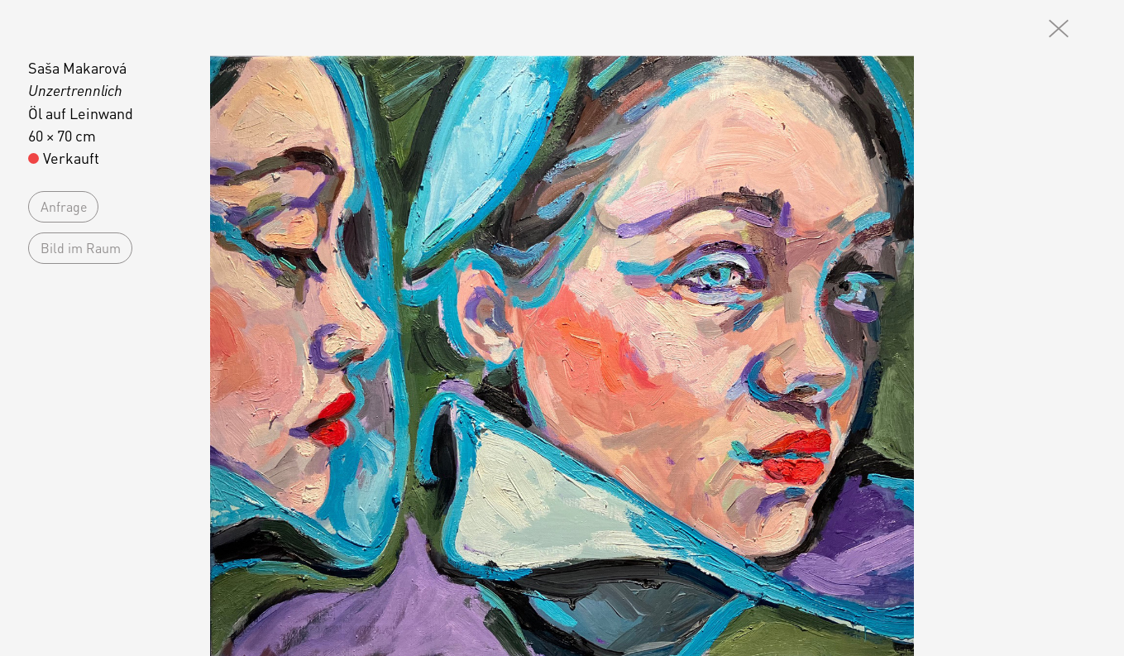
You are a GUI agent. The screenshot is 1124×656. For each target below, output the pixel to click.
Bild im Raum (81, 247)
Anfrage (64, 206)
